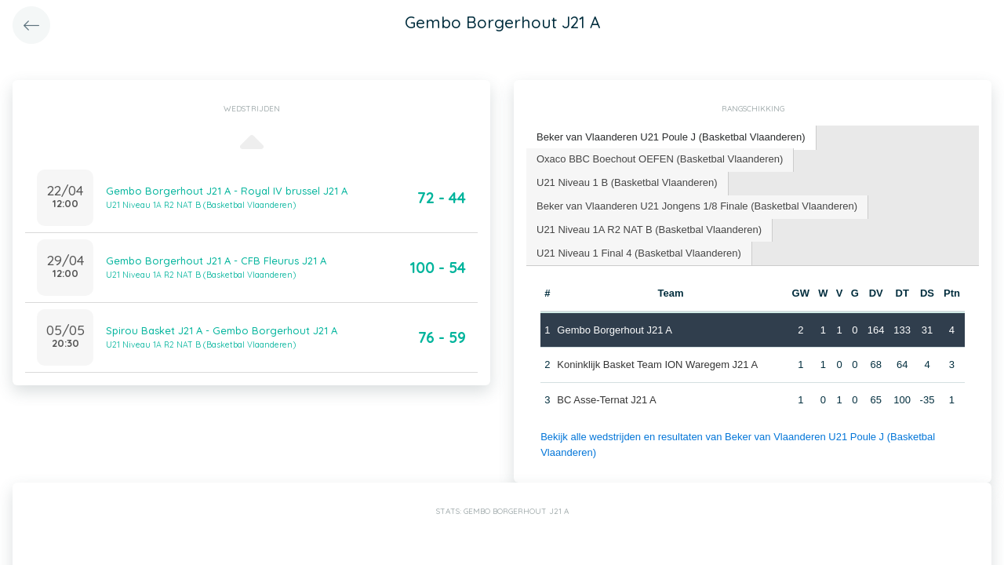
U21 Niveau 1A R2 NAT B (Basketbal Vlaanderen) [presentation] (649, 229)
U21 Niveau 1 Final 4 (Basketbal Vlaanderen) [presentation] (639, 253)
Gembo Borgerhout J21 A (614, 330)
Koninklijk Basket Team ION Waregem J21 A (657, 364)
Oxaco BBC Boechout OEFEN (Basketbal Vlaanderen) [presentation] (660, 159)
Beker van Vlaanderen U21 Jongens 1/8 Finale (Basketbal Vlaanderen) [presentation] (697, 206)
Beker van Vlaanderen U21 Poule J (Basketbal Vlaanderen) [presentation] (671, 137)
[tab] (671, 138)
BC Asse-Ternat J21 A (606, 400)
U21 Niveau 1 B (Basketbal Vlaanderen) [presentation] (627, 182)
